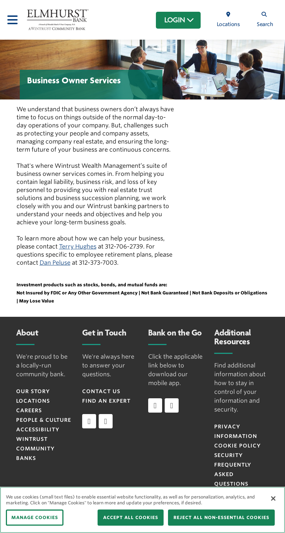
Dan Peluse (55, 262)
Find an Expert (106, 401)
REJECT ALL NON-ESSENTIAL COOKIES (221, 517)
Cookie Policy (237, 446)
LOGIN (179, 20)
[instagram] (106, 421)
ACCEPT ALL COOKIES (130, 517)
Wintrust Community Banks (35, 448)
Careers (29, 410)
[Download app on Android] (172, 405)
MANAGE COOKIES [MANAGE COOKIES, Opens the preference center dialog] (34, 517)
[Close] (273, 498)
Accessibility (37, 429)
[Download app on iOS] (155, 405)
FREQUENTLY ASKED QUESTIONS (232, 474)
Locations (33, 401)
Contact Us (101, 391)
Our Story (33, 391)
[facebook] (89, 421)
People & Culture (43, 420)
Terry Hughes (77, 246)
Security (228, 455)
